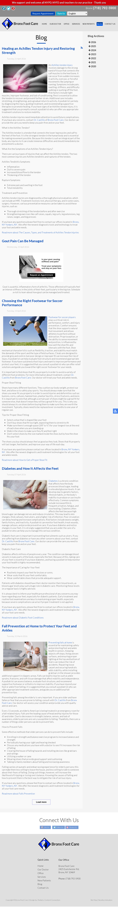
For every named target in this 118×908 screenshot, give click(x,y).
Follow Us (59, 829)
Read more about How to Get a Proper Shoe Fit (24, 461)
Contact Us (110, 25)
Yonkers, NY (11, 226)
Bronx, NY (66, 450)
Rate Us (61, 13)
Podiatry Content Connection (49, 901)
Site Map (94, 901)
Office (69, 25)
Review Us (74, 829)
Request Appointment (43, 13)
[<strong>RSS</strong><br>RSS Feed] (82, 49)
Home (48, 25)
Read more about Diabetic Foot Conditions (23, 619)
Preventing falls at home (60, 643)
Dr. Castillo (39, 121)
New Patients (90, 25)
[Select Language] (78, 14)
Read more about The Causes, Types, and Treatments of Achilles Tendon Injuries (40, 233)
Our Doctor (58, 25)
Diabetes (53, 482)
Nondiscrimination (105, 901)
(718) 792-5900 (104, 8)
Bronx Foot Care (56, 121)
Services (78, 25)
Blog (100, 25)
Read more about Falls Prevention (18, 795)
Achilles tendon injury (62, 66)
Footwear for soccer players (62, 318)
